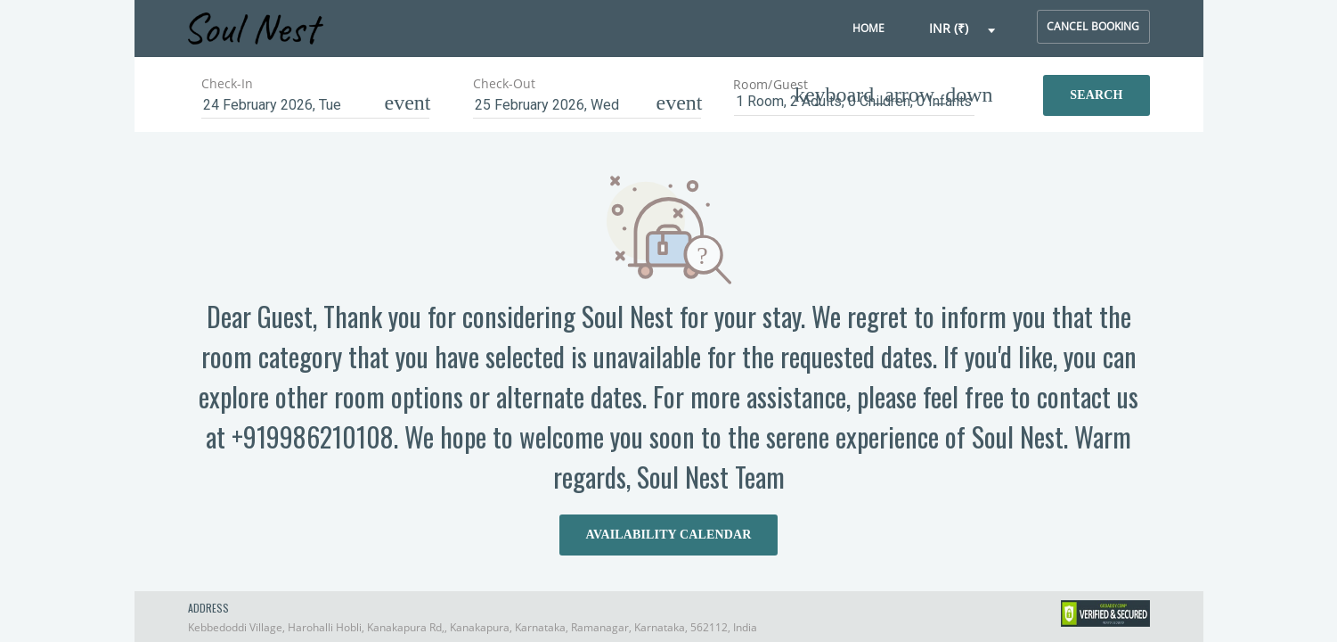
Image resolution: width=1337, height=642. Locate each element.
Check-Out (504, 83)
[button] (963, 29)
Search (1096, 95)
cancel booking (1093, 26)
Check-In (227, 83)
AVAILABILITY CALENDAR (669, 534)
